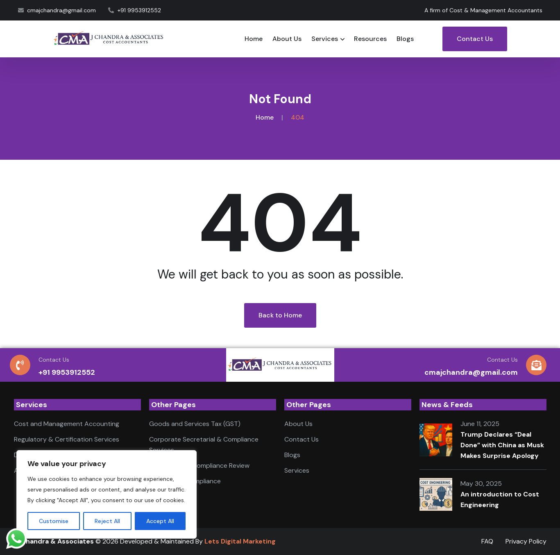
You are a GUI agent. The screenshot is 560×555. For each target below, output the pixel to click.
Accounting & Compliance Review (199, 465)
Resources (370, 38)
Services (324, 38)
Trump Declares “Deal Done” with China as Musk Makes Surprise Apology (502, 445)
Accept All (160, 521)
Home (254, 38)
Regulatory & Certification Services (66, 439)
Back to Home (280, 315)
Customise (53, 521)
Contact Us (475, 38)
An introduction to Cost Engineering (499, 499)
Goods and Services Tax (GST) (194, 423)
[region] (106, 494)
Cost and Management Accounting (66, 423)
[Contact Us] (20, 365)
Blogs (405, 38)
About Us (287, 38)
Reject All (107, 521)
